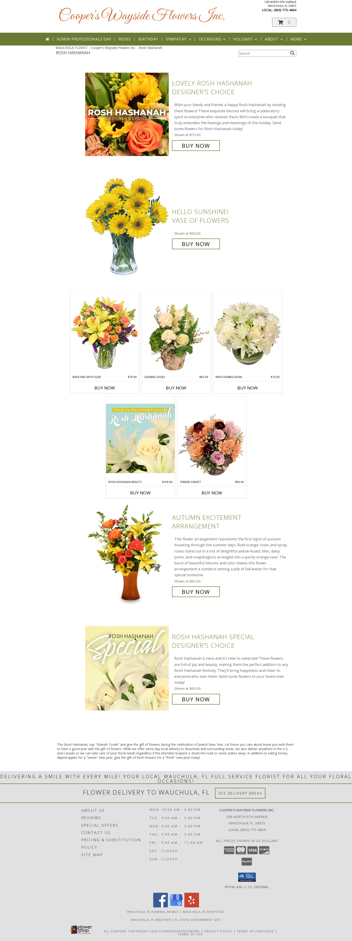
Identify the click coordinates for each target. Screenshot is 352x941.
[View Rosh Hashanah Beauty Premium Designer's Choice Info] (140, 438)
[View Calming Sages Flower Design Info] (176, 333)
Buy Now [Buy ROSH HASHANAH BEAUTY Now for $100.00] (140, 493)
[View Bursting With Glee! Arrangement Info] (104, 333)
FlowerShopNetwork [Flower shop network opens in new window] (179, 931)
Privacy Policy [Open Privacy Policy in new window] (218, 931)
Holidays (245, 39)
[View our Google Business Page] (176, 906)
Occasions (212, 39)
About (274, 39)
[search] (292, 53)
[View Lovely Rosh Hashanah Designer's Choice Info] (127, 114)
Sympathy (179, 39)
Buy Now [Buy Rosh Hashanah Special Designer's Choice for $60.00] (196, 699)
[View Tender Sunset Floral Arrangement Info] (211, 438)
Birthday (148, 39)
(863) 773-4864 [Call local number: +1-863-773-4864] (285, 10)
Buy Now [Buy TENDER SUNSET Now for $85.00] (212, 493)
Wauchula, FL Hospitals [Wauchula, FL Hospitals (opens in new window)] (204, 911)
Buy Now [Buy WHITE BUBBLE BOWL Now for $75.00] (247, 388)
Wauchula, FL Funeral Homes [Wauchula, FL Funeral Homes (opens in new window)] (153, 911)
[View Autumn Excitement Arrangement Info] (127, 554)
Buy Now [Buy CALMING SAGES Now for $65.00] (176, 388)
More (299, 39)
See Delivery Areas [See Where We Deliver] (240, 793)
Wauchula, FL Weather (151, 919)
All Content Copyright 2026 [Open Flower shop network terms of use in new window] (131, 931)
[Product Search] (263, 53)
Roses (125, 39)
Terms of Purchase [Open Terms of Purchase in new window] (255, 931)
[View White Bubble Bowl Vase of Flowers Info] (247, 333)
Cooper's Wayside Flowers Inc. (141, 16)
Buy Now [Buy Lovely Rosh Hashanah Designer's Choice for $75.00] (196, 145)
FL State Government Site (198, 919)
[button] (284, 22)
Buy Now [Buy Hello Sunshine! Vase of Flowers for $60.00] (196, 244)
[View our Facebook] (160, 906)
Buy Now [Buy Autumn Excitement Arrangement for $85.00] (196, 591)
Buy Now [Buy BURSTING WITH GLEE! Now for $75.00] (104, 388)
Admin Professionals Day (84, 39)
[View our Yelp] (191, 906)
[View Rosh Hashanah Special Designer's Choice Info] (127, 668)
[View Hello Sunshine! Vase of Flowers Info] (127, 228)
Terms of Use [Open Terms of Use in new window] (190, 934)
